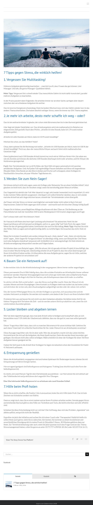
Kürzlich (46, 476)
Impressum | (40, 504)
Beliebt (18, 476)
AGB (55, 504)
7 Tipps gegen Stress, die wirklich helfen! (30, 482)
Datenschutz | (49, 504)
